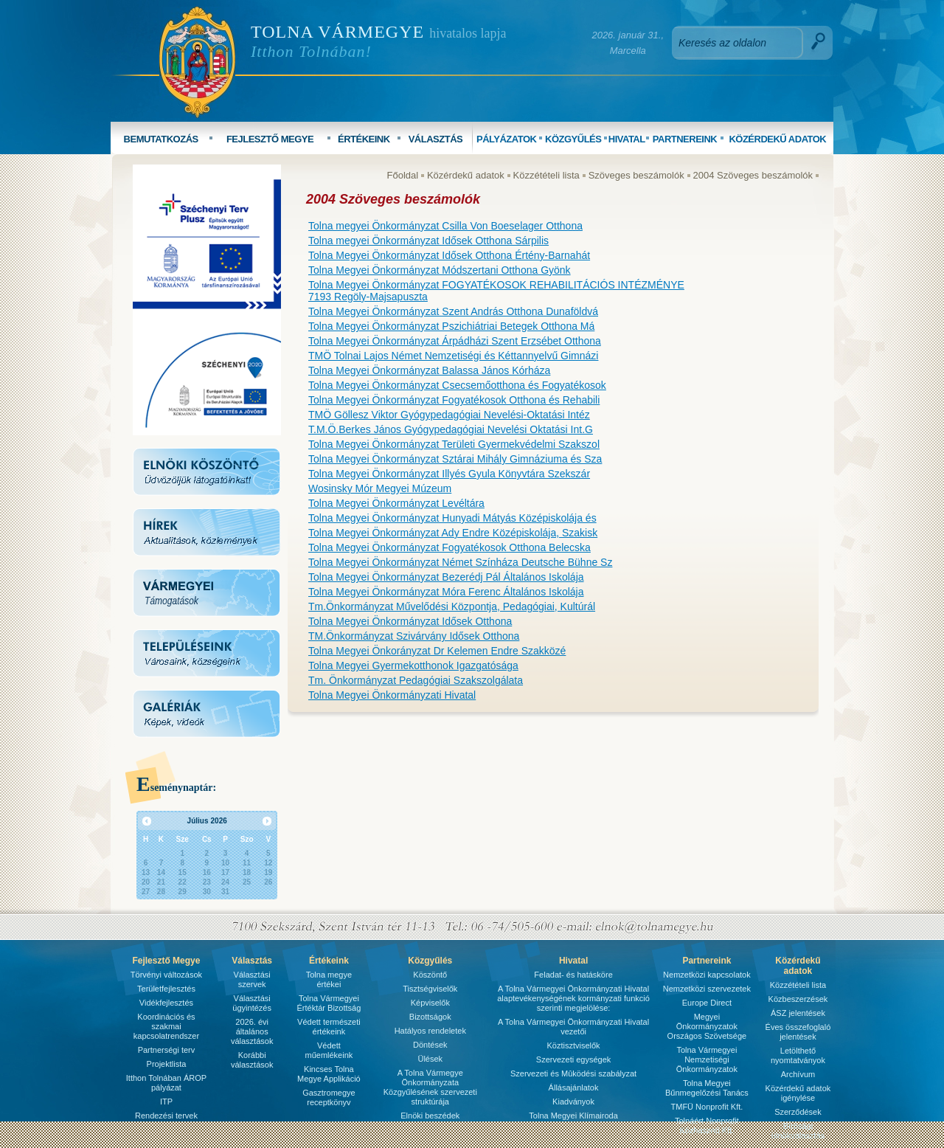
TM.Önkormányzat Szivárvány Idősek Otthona (413, 636)
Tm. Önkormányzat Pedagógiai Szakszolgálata (415, 680)
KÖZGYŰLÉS (573, 139)
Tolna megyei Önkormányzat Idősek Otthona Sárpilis (428, 240)
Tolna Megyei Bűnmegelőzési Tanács (707, 1088)
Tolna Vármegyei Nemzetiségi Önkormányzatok (707, 1059)
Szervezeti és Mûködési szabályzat (573, 1073)
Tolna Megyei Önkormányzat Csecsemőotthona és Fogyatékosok (457, 385)
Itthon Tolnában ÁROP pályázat (166, 1082)
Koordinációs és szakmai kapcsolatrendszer (166, 1026)
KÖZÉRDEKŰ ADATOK (777, 139)
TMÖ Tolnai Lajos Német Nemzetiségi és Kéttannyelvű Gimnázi (453, 356)
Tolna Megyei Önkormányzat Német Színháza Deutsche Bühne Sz (460, 562)
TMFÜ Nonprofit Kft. (707, 1106)
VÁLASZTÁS (436, 139)
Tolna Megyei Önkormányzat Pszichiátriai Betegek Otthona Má (451, 326)
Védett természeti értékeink (329, 1026)
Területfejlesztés (166, 988)
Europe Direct (707, 1002)
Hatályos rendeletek (430, 1030)
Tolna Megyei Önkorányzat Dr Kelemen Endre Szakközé (437, 651)
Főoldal (403, 175)
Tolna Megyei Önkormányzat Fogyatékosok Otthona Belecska (449, 547)
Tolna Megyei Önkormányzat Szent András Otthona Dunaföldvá (453, 311)
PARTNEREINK (685, 139)
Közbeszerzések (798, 999)
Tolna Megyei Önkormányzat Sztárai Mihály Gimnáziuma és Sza (455, 459)
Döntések (430, 1044)
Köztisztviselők (573, 1045)
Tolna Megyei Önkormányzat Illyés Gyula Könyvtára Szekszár (449, 474)
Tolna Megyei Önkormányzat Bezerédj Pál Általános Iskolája (446, 577)
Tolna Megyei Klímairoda (573, 1115)
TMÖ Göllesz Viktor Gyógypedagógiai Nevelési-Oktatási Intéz (449, 415)
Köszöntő (430, 974)
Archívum (798, 1074)
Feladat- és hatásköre (573, 974)
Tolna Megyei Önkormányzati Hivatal (392, 695)
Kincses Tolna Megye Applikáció (329, 1074)
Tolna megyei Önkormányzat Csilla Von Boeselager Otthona (445, 226)
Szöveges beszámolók (636, 175)
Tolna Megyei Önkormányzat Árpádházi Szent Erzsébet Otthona (454, 341)
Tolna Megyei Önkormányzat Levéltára (396, 503)
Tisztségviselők (430, 988)
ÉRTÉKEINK (364, 139)
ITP (166, 1101)
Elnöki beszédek (429, 1115)
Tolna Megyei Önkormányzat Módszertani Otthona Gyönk (439, 270)
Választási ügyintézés (251, 1003)
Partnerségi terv (166, 1049)
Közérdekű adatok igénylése (798, 1093)
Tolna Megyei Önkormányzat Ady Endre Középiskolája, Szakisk (452, 533)
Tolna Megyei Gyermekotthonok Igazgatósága (413, 665)
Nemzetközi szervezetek (707, 988)
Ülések (429, 1058)
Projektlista (167, 1063)
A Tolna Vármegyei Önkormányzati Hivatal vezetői (573, 1026)
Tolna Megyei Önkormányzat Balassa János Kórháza (429, 370)
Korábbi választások (252, 1060)
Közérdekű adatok (465, 175)
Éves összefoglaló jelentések (798, 1032)
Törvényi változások (166, 974)
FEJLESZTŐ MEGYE (269, 139)
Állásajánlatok (574, 1087)
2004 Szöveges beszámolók (753, 175)
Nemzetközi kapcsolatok (707, 974)
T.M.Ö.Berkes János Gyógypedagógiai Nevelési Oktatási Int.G (450, 429)
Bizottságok (430, 1016)
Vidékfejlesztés (166, 1002)
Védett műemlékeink (329, 1050)
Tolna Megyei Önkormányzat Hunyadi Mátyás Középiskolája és (452, 518)
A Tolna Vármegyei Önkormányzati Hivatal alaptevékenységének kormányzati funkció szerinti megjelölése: (573, 998)
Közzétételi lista (546, 175)
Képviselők (430, 1002)
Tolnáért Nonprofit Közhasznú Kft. (707, 1125)
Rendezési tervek (166, 1115)
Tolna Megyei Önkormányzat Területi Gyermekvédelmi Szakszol (454, 444)
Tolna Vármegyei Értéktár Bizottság (328, 1003)
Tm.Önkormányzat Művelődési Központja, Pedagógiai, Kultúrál (451, 606)
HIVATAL (626, 139)
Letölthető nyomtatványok (798, 1055)
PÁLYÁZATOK (506, 139)
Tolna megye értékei (329, 979)
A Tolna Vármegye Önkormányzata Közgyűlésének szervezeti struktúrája (430, 1087)
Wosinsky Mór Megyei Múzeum (379, 488)
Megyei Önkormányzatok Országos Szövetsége (707, 1026)
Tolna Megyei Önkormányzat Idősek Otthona (410, 621)
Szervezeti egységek (573, 1059)
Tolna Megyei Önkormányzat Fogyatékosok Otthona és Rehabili (454, 400)
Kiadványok (573, 1101)
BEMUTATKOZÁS (161, 139)
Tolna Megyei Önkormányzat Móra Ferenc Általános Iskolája (446, 592)
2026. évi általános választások (252, 1031)
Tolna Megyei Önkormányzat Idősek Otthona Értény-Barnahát (449, 255)
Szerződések (798, 1111)
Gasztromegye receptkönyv (328, 1097)
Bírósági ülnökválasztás (798, 1130)
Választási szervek (252, 979)
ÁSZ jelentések (798, 1013)
